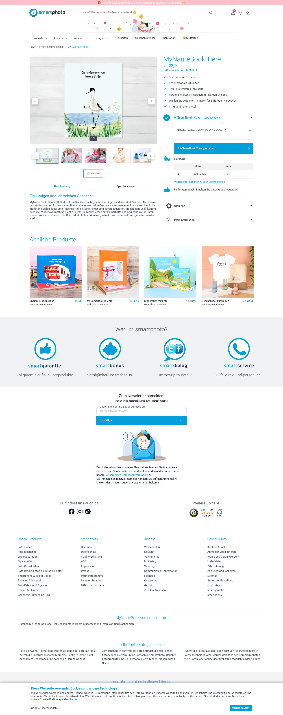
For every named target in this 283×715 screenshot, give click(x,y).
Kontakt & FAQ (216, 547)
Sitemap (212, 575)
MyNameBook (26, 561)
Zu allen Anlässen (155, 590)
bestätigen (107, 420)
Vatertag (149, 566)
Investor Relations (92, 580)
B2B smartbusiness (92, 585)
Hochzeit (149, 575)
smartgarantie (215, 590)
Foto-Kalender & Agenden (33, 585)
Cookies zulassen (240, 708)
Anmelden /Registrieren (221, 551)
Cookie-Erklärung (91, 556)
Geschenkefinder (145, 38)
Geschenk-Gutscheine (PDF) (34, 595)
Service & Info (217, 539)
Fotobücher (25, 547)
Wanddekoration (28, 556)
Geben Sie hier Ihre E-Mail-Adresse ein (122, 406)
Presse (85, 571)
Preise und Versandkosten (223, 556)
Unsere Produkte (29, 539)
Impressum (88, 566)
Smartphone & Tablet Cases (34, 575)
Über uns (86, 547)
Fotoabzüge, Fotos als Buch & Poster (40, 571)
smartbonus (214, 595)
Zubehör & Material (29, 580)
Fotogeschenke (27, 551)
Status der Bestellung (220, 580)
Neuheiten (122, 38)
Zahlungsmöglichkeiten (221, 571)
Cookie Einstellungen (45, 708)
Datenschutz (88, 551)
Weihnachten (152, 547)
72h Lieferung (215, 566)
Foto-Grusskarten (28, 566)
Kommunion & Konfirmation (160, 571)
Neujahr (149, 551)
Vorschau (95, 173)
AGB (83, 561)
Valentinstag (151, 556)
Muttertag (150, 561)
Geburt (148, 585)
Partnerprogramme (92, 575)
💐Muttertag (190, 38)
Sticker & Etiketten (29, 590)
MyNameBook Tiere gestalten (196, 148)
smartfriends (215, 585)
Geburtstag (150, 580)
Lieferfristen (214, 561)
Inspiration (169, 38)
